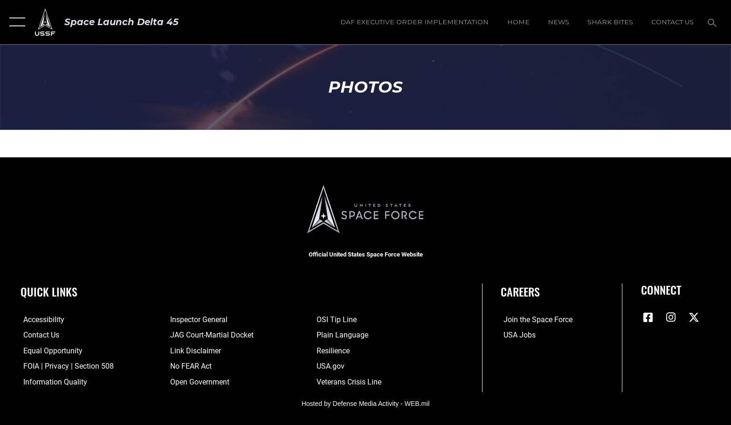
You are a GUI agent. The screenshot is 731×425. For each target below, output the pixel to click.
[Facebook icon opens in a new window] (648, 317)
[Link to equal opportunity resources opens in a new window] (50, 350)
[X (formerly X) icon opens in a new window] (694, 317)
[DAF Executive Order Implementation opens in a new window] (415, 22)
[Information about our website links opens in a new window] (194, 350)
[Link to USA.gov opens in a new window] (331, 366)
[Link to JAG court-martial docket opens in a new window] (211, 335)
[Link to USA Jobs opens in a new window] (517, 335)
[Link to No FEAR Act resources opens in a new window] (190, 366)
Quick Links (49, 291)
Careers (520, 291)
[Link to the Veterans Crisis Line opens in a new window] (349, 381)
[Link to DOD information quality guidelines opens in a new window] (52, 381)
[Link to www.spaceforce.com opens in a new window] (535, 319)
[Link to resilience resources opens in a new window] (334, 350)
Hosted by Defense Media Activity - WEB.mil (366, 403)
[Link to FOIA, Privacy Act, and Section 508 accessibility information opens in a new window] (66, 366)
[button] (15, 22)
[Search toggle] (713, 22)
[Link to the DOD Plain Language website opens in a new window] (343, 335)
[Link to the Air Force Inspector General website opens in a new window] (198, 319)
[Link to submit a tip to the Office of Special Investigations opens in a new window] (337, 319)
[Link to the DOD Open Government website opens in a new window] (198, 381)
